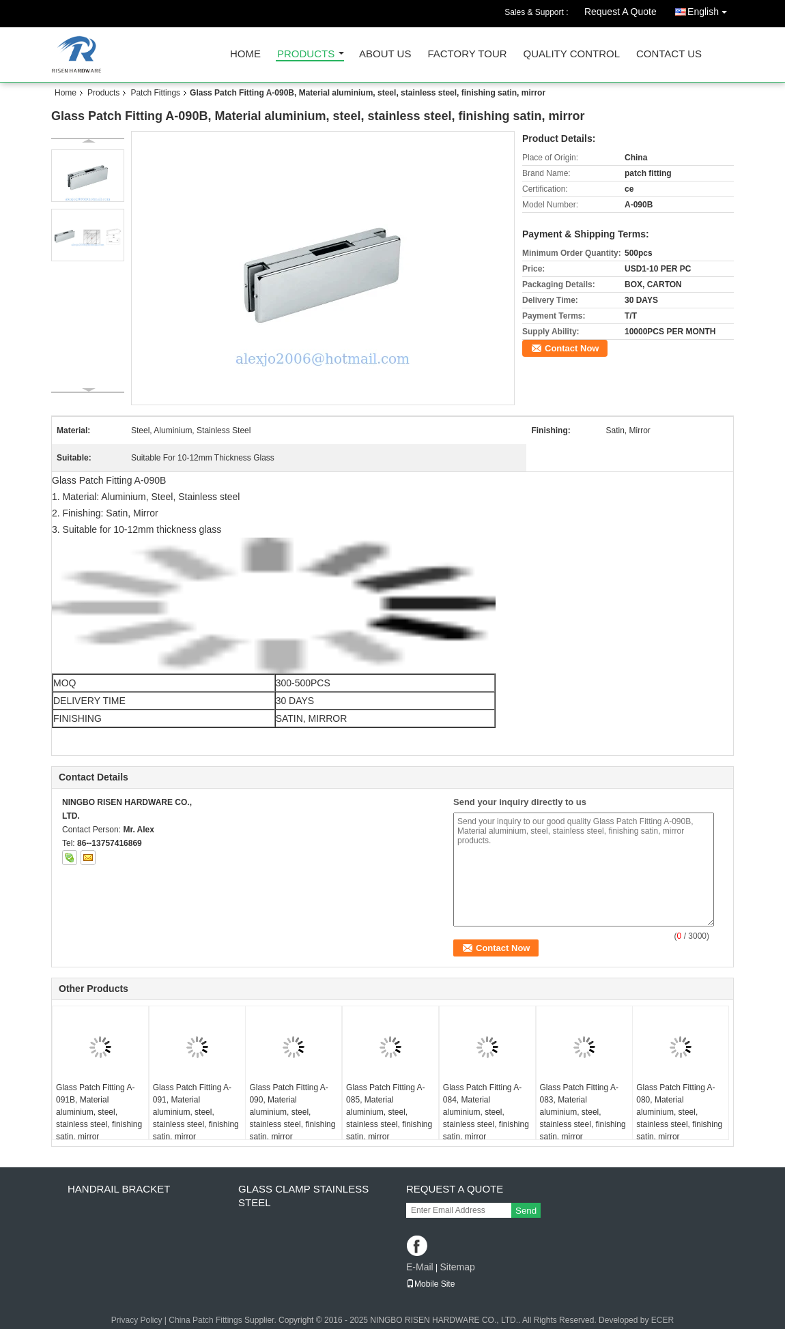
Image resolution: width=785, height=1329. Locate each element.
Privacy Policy (136, 1320)
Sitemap (457, 1266)
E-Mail (419, 1266)
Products (305, 54)
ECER (662, 1320)
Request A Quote (620, 11)
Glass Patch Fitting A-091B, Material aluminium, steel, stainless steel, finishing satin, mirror (99, 1112)
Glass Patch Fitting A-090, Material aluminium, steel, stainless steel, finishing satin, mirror (292, 1112)
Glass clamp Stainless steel (303, 1195)
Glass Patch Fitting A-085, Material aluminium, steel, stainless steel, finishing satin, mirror (389, 1112)
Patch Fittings (155, 93)
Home (245, 54)
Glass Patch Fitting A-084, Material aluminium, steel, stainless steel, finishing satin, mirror (486, 1112)
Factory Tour (466, 54)
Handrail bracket (119, 1189)
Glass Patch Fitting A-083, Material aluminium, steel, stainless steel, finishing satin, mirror (583, 1112)
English (710, 9)
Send (526, 1211)
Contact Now (572, 348)
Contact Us (669, 54)
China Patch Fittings (205, 1320)
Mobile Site (430, 1284)
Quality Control (572, 54)
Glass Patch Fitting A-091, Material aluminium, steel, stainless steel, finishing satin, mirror (196, 1112)
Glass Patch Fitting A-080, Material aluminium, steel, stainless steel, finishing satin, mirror (679, 1112)
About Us (385, 54)
